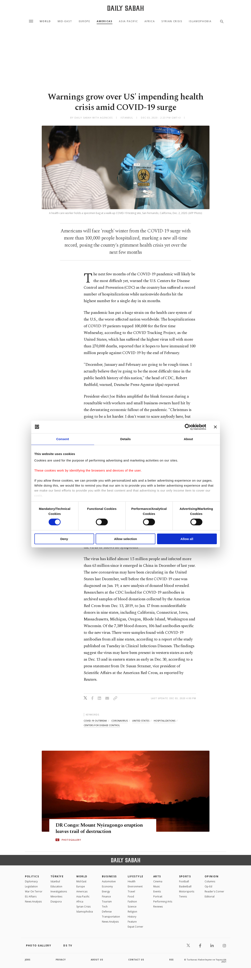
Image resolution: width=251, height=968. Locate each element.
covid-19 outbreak (95, 720)
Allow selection (125, 539)
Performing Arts (162, 901)
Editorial (210, 896)
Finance (106, 896)
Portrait (157, 896)
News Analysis (33, 901)
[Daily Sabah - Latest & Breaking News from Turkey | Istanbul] (125, 8)
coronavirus (119, 720)
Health (131, 881)
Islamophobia (200, 21)
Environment (135, 886)
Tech (105, 906)
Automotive (109, 881)
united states (140, 720)
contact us (136, 959)
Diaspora (56, 901)
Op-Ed (208, 886)
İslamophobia (84, 911)
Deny (64, 539)
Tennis (183, 896)
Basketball (185, 886)
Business (109, 876)
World (45, 21)
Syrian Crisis (171, 21)
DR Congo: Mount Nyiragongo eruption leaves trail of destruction (101, 828)
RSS (171, 959)
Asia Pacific (128, 21)
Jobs (28, 959)
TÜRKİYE (57, 876)
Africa (149, 21)
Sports (185, 876)
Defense (107, 911)
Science (132, 906)
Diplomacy (31, 881)
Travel (131, 891)
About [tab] (188, 439)
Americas (104, 21)
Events (157, 891)
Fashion (132, 901)
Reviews (158, 906)
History (132, 916)
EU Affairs (30, 896)
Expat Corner (135, 926)
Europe (84, 21)
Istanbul (55, 881)
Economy (107, 886)
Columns (210, 881)
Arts (157, 876)
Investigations (59, 891)
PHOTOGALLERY (71, 839)
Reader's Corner (214, 891)
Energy (106, 891)
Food (131, 896)
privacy (60, 959)
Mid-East (65, 21)
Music (156, 886)
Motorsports (186, 891)
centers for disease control (102, 725)
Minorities (56, 896)
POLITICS (32, 876)
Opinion (211, 876)
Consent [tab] (62, 439)
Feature (132, 921)
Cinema (157, 881)
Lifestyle (135, 876)
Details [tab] (125, 439)
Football (184, 881)
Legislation (31, 886)
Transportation (111, 916)
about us (97, 959)
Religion (132, 911)
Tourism (107, 901)
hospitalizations (164, 720)
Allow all (187, 539)
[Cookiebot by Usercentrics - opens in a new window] (187, 427)
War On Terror (33, 891)
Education (56, 886)
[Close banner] (215, 426)
